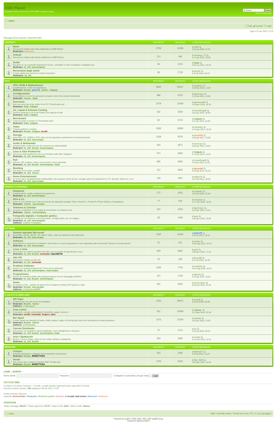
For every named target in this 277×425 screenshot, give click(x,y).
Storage (17, 135)
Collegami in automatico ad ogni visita (132, 376)
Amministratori (19, 396)
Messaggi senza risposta (15, 38)
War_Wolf (198, 360)
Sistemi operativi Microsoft (28, 232)
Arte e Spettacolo (23, 336)
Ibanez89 (198, 168)
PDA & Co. (19, 199)
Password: (64, 376)
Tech (7, 81)
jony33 (197, 71)
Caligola (53, 90)
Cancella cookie (224, 413)
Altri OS (17, 257)
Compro (17, 351)
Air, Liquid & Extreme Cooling (30, 110)
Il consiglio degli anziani (76, 396)
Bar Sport (18, 317)
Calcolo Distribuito (23, 328)
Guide (16, 62)
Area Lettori (20, 309)
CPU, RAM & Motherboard (28, 85)
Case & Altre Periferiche (27, 151)
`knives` (45, 90)
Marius (86, 406)
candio (197, 337)
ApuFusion (199, 94)
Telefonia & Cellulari (24, 207)
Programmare (21, 274)
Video (16, 126)
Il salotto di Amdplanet (17, 295)
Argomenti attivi (35, 38)
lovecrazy (198, 144)
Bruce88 (198, 258)
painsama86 (199, 102)
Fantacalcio (30, 325)
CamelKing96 (200, 110)
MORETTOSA (38, 356)
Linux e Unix (20, 249)
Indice (12, 21)
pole (196, 216)
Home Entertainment (25, 176)
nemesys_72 (200, 55)
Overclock (19, 101)
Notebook (18, 191)
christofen (198, 127)
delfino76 (198, 177)
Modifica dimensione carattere (268, 20)
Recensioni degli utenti (26, 70)
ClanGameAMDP (33, 289)
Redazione (29, 51)
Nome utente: (10, 376)
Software (10, 229)
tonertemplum (38, 67)
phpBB (127, 419)
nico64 (44, 131)
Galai (196, 63)
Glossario (59, 396)
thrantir (27, 90)
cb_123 (27, 67)
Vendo (16, 359)
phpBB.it (146, 421)
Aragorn (46, 314)
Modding (18, 168)
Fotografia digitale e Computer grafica (35, 215)
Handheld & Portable (16, 187)
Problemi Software (23, 265)
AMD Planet (15, 8)
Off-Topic (18, 299)
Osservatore (199, 283)
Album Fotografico (33, 223)
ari (195, 329)
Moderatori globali (46, 396)
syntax (197, 241)
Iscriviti (259, 26)
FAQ (250, 26)
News (16, 46)
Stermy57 (198, 352)
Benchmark (19, 118)
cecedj (197, 299)
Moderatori (92, 396)
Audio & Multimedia (24, 143)
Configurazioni (21, 93)
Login (269, 26)
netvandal (44, 254)
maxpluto (198, 86)
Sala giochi (30, 306)
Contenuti (10, 42)
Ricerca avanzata (263, 13)
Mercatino (10, 347)
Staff (196, 47)
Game (16, 282)
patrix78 (36, 90)
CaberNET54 (56, 254)
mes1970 (198, 135)
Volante (197, 318)
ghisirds (197, 274)
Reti (15, 159)
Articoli (17, 54)
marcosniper (38, 140)
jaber (53, 314)
